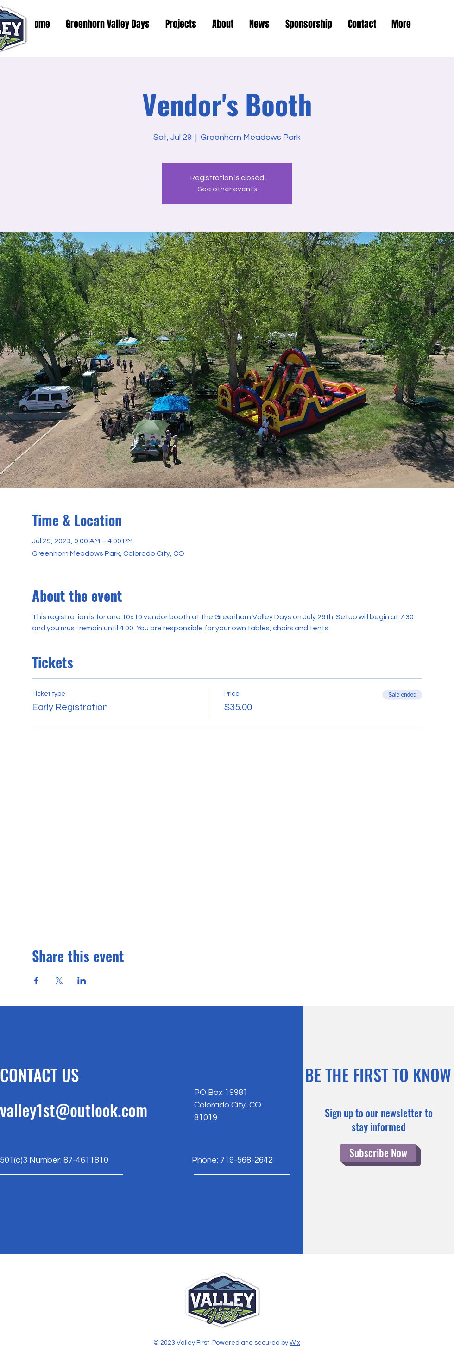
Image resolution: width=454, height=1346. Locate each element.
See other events (227, 189)
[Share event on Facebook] (36, 980)
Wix (295, 1343)
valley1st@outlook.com (73, 1110)
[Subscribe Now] (378, 1153)
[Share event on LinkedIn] (81, 980)
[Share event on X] (59, 980)
